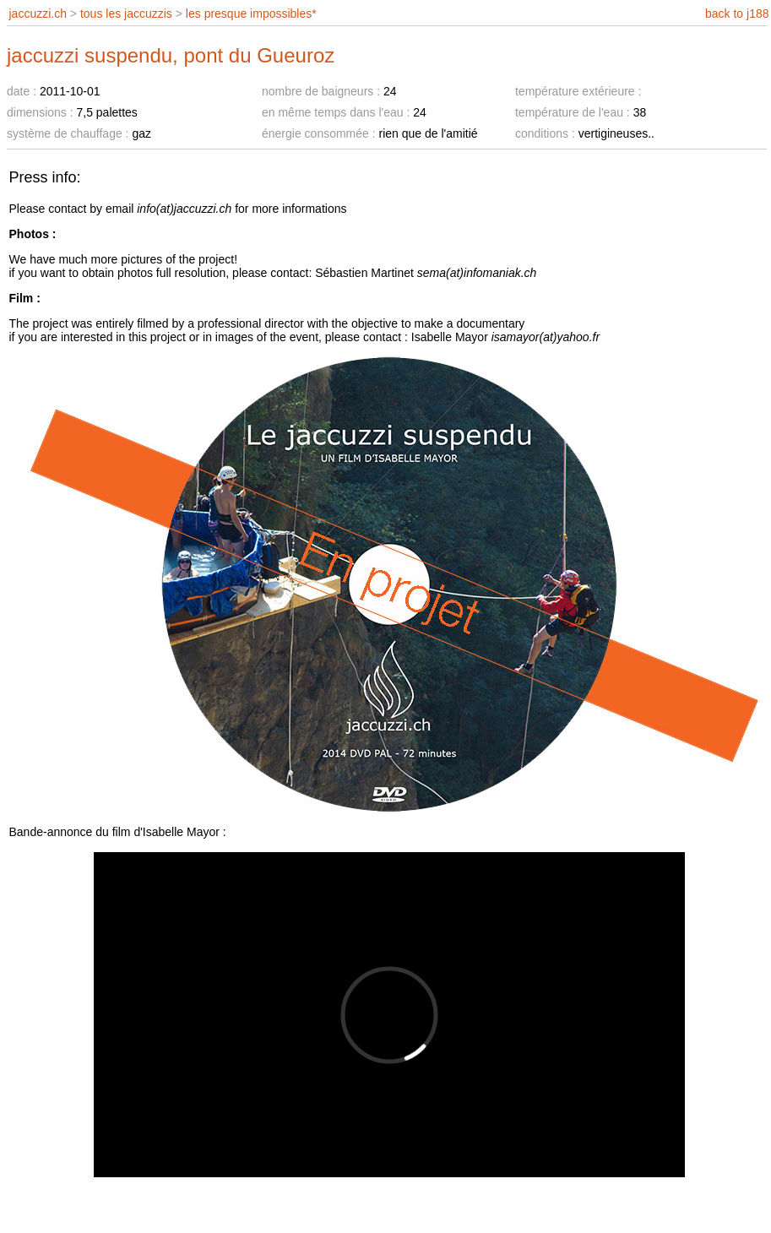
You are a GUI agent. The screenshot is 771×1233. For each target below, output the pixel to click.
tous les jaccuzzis (126, 13)
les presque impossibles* (251, 13)
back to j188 (737, 13)
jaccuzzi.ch (38, 13)
